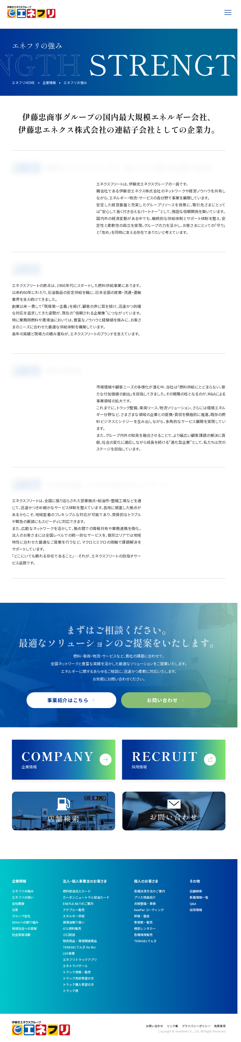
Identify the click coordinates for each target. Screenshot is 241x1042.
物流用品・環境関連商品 (80, 941)
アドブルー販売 (74, 909)
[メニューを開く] (230, 12)
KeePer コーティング (149, 909)
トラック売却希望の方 (78, 978)
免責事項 (219, 1026)
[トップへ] (31, 16)
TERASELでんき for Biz (79, 947)
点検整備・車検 (145, 903)
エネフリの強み (23, 891)
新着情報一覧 (199, 897)
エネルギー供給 (74, 916)
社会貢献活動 (21, 934)
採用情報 (196, 909)
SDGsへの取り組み (25, 922)
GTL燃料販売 (72, 928)
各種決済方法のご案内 (149, 891)
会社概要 (18, 903)
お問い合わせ (154, 1026)
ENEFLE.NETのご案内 (78, 903)
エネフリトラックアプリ (80, 959)
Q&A (193, 903)
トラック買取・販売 (77, 972)
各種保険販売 (143, 934)
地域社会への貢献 (24, 928)
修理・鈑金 (142, 916)
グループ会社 (21, 916)
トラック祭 (70, 990)
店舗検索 (196, 891)
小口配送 (69, 934)
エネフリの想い (23, 897)
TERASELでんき (145, 941)
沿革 (15, 909)
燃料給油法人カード (77, 891)
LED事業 (69, 953)
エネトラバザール (75, 965)
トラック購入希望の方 (78, 984)
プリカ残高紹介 (145, 897)
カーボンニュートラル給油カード (86, 897)
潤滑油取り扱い (74, 922)
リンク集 (172, 1026)
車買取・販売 (143, 922)
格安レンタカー (145, 928)
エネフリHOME (23, 82)
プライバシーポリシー (196, 1026)
